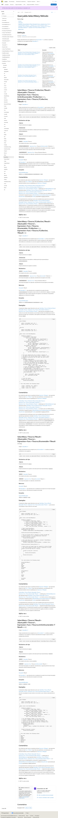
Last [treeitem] (4, 126)
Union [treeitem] (5, 183)
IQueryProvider (22, 196)
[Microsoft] (2, 1)
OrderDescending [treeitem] (7, 148)
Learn (19, 12)
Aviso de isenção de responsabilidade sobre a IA (9, 815)
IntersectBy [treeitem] (6, 122)
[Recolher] (14, 11)
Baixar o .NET (53, 4)
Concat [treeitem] (5, 87)
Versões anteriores (22, 815)
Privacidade (37, 815)
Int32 (41, 146)
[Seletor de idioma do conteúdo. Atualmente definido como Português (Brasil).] (5, 813)
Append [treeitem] (5, 77)
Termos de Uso (20, 817)
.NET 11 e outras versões (24, 217)
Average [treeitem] (5, 81)
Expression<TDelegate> (43, 180)
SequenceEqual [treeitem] (6, 159)
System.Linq (24, 35)
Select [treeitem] (5, 155)
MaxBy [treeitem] (5, 134)
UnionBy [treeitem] (5, 185)
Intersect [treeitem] (5, 120)
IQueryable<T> (35, 41)
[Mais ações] (55, 12)
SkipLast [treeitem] (5, 167)
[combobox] (7, 14)
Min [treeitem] (4, 136)
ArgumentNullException (23, 172)
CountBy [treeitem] (5, 93)
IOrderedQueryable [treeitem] (5, 38)
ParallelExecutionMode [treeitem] (6, 55)
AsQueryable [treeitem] (6, 79)
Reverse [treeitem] (5, 153)
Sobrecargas (20, 22)
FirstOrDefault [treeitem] (6, 112)
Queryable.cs (24, 104)
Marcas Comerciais (27, 817)
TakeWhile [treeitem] (5, 177)
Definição (20, 21)
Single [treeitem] (5, 161)
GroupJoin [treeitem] (6, 116)
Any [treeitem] (4, 75)
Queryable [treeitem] (5, 65)
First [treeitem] (4, 110)
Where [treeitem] (5, 187)
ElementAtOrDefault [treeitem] (7, 104)
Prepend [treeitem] (5, 150)
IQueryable (25, 141)
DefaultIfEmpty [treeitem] (6, 95)
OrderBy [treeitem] (5, 144)
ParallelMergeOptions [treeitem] (6, 57)
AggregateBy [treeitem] (6, 71)
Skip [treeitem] (4, 165)
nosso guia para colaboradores (24, 797)
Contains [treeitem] (5, 89)
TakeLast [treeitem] (5, 175)
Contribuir (31, 815)
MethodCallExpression (49, 188)
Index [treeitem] (5, 118)
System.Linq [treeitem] (4, 18)
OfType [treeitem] (5, 140)
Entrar (56, 1)
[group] (37, 117)
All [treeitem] (4, 73)
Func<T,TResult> (29, 181)
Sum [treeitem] (5, 171)
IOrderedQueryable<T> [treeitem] (6, 40)
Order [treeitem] (5, 142)
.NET (22, 12)
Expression (32, 146)
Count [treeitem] (5, 91)
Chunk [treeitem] (5, 85)
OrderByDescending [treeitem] (7, 146)
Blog (27, 815)
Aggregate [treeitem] (6, 69)
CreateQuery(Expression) (46, 194)
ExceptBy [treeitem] (5, 108)
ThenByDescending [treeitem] (7, 181)
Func (35, 146)
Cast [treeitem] (5, 83)
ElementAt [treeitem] (6, 102)
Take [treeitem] (4, 173)
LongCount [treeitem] (6, 130)
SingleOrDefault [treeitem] (6, 163)
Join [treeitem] (4, 124)
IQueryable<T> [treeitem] (4, 44)
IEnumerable (45, 146)
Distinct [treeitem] (5, 97)
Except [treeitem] (5, 106)
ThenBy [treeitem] (5, 179)
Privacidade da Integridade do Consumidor (8, 817)
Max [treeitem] (4, 132)
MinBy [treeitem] (5, 138)
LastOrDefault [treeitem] (6, 128)
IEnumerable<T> (40, 39)
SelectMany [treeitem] (6, 157)
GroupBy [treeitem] (5, 114)
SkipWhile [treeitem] (5, 169)
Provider (33, 196)
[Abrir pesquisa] (53, 2)
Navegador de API (28, 12)
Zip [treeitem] (4, 189)
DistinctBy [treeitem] (5, 100)
